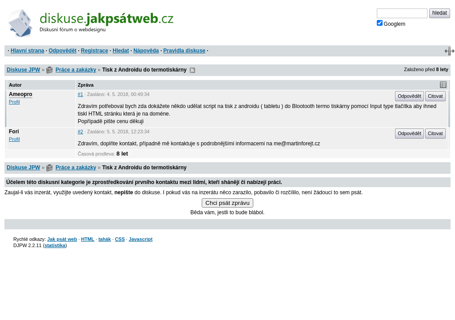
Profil (14, 101)
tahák (104, 239)
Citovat (435, 96)
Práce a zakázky (76, 70)
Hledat (120, 51)
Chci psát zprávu (227, 203)
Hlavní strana (27, 51)
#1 (80, 94)
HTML (87, 239)
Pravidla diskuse (185, 51)
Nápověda (146, 51)
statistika (54, 245)
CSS (120, 239)
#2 (80, 131)
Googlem (391, 23)
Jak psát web (62, 239)
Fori (14, 131)
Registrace (94, 51)
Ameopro (20, 94)
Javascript (140, 239)
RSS (192, 70)
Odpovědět (62, 51)
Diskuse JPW (23, 70)
